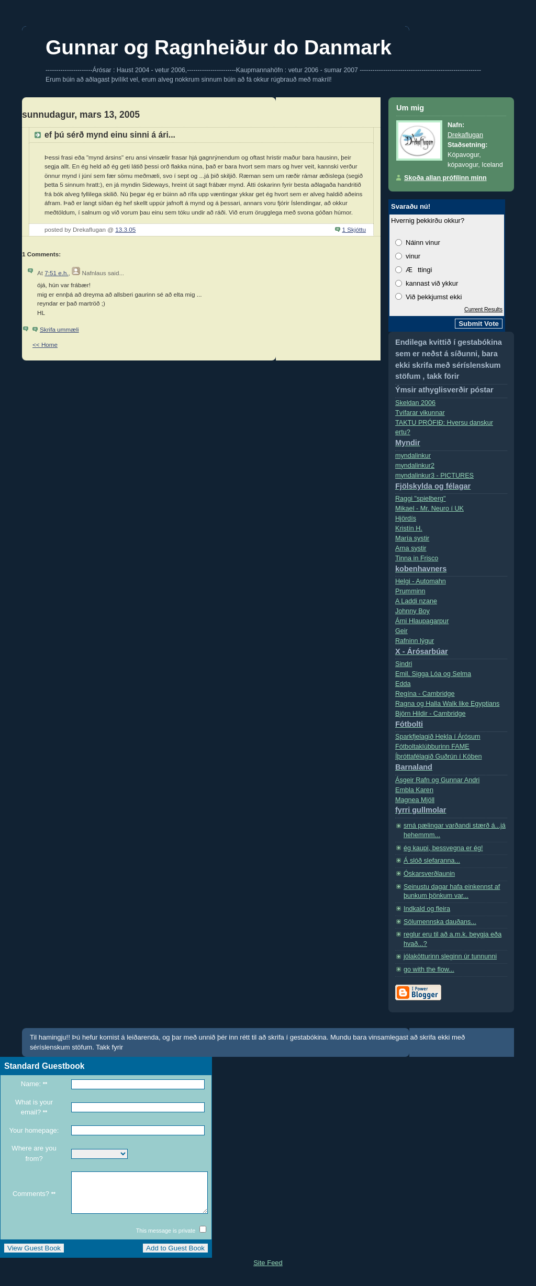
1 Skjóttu (354, 229)
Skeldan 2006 (415, 403)
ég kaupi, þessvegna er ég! (443, 848)
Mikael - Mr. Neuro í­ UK (429, 508)
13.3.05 (125, 229)
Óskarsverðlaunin (429, 873)
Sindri (403, 664)
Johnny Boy (412, 611)
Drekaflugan (465, 135)
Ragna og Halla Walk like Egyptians (447, 703)
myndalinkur (413, 455)
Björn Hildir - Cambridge (451, 721)
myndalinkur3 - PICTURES (451, 483)
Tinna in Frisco (451, 566)
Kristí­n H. (408, 528)
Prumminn (410, 591)
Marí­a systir (412, 538)
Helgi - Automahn (420, 581)
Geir (401, 631)
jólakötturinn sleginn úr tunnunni (450, 956)
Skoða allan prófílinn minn (445, 178)
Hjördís (405, 518)
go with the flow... (429, 969)
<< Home (45, 344)
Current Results (483, 309)
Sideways (155, 184)
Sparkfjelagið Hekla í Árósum (438, 736)
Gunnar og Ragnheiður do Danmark (219, 47)
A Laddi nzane (416, 601)
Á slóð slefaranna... (432, 860)
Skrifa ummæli (59, 329)
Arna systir (411, 548)
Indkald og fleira (427, 908)
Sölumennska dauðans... (440, 922)
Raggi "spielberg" (420, 498)
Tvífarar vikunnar (420, 412)
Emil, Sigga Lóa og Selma (433, 674)
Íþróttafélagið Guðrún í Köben (451, 764)
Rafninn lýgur (451, 648)
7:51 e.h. (56, 272)
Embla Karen (414, 790)
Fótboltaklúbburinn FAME (432, 746)
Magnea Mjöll (451, 807)
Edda (402, 683)
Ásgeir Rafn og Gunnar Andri (437, 780)
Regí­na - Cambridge (425, 693)
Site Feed (268, 1270)
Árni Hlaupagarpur (422, 621)
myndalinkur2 (414, 465)
